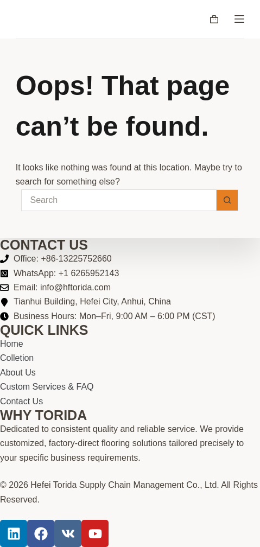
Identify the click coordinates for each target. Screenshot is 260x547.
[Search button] (227, 200)
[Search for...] (119, 200)
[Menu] (239, 19)
